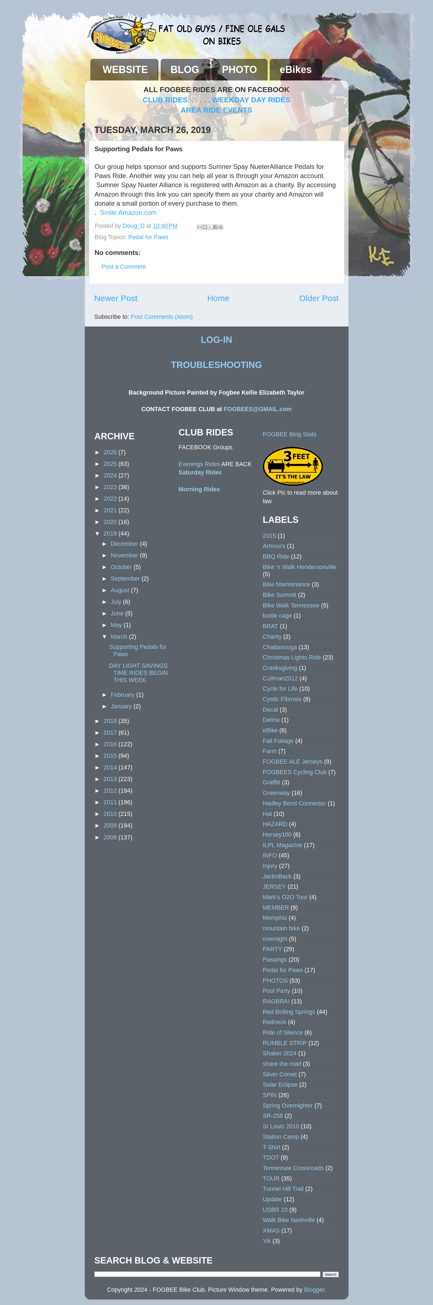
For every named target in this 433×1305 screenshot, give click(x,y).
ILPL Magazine (282, 845)
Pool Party (277, 990)
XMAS (271, 1230)
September (126, 578)
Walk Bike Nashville (289, 1220)
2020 (111, 521)
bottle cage (277, 615)
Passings (275, 959)
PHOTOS (275, 980)
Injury (270, 865)
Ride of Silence (283, 1032)
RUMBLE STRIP (285, 1043)
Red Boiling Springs (289, 1011)
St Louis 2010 (281, 1126)
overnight (275, 938)
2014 (111, 767)
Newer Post (116, 298)
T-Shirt (272, 1147)
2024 (111, 475)
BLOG (185, 69)
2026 (111, 452)
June (118, 613)
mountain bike (281, 928)
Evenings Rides (199, 464)
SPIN (270, 1095)
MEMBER (276, 907)
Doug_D (134, 225)
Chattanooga (280, 647)
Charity (272, 636)
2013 (111, 779)
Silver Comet (280, 1074)
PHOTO (239, 69)
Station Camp (281, 1136)
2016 (111, 744)
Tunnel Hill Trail (283, 1188)
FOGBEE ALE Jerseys (293, 761)
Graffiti (271, 782)
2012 (111, 790)
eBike (270, 730)
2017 (111, 732)
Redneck (274, 1022)
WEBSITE (125, 69)
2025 (111, 463)
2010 (111, 813)
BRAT (270, 626)
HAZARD (275, 824)
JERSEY (274, 886)
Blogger (314, 1289)
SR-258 (273, 1115)
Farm (270, 751)
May (117, 625)
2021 (111, 510)
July (117, 601)
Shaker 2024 (280, 1053)
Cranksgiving (280, 667)
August (121, 590)
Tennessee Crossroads (293, 1168)
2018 (111, 720)
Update (272, 1199)
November (125, 555)
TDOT (271, 1157)
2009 (111, 825)
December (125, 543)
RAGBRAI (276, 1001)
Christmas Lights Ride (292, 657)
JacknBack (277, 876)
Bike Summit (279, 594)
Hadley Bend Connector (294, 803)
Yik (267, 1241)
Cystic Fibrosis (282, 699)
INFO (270, 855)
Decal (270, 709)
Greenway (276, 792)
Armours (274, 545)
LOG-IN (216, 340)
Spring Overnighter (288, 1105)
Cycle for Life (280, 688)
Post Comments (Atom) (162, 316)
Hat (267, 813)
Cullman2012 (280, 678)
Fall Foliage (278, 740)
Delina (271, 719)
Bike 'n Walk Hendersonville (299, 566)
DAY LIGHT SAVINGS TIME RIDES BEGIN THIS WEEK (138, 672)
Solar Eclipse (280, 1084)
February (123, 694)
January (122, 706)
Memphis (275, 917)
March (120, 636)
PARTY (272, 949)
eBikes (296, 69)
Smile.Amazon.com (128, 212)
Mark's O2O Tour (285, 897)
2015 (111, 755)
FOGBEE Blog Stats (289, 434)
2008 (111, 837)
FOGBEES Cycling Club (295, 772)
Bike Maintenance (286, 584)
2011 (111, 802)
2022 (111, 498)
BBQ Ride (276, 556)
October (122, 566)
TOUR (271, 1178)
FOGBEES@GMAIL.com (258, 409)
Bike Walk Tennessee (291, 605)
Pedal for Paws (148, 237)
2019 (111, 533)
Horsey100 (277, 834)
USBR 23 (275, 1209)
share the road (282, 1063)
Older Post (319, 298)
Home (218, 298)
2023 (111, 487)
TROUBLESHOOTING (216, 365)
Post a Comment (124, 266)
